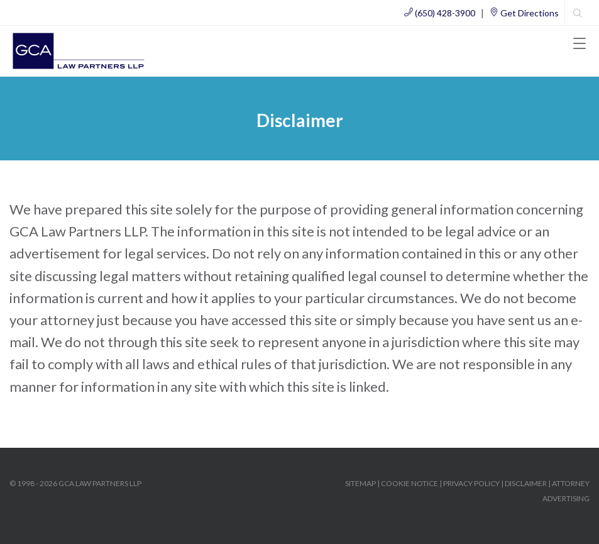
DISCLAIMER (526, 483)
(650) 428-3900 (439, 13)
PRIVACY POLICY (471, 483)
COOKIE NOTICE (409, 483)
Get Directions (524, 13)
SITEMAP (360, 483)
